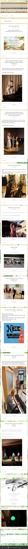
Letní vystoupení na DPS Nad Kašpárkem (14, 279)
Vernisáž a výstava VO (14, 165)
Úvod (2, 15)
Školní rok (6, 15)
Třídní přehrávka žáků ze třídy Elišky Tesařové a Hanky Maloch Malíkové (14, 62)
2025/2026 (4, 107)
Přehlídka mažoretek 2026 (15, 215)
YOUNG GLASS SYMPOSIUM (14, 527)
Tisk (11, 547)
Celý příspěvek (14, 52)
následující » (22, 476)
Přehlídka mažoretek (14, 208)
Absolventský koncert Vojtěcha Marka (14, 424)
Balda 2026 (14, 247)
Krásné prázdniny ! (14, 26)
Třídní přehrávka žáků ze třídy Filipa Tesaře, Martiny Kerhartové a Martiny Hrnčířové (14, 114)
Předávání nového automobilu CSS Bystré (14, 356)
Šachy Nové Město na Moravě (14, 310)
